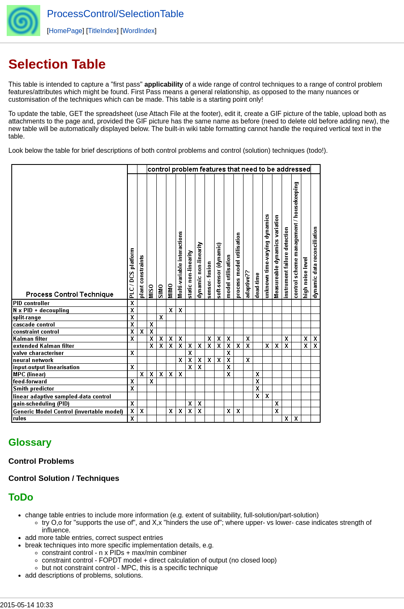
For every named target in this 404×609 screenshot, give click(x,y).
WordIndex (138, 30)
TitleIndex (102, 30)
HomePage (65, 30)
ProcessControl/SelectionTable (115, 13)
